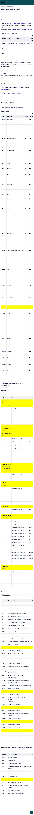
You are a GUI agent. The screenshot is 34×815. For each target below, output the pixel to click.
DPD (13, 6)
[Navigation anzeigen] (31, 812)
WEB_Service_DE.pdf (5, 89)
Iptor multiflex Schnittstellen (6, 6)
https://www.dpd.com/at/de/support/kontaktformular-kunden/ (17, 23)
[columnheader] (4, 39)
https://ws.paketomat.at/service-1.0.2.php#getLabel (12, 107)
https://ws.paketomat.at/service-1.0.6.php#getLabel (12, 93)
